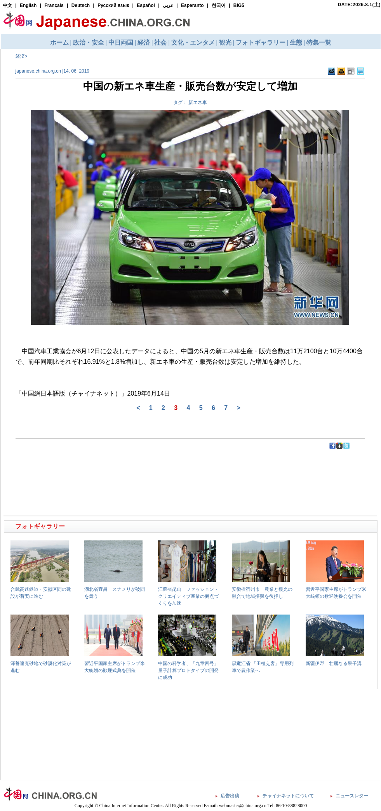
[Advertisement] (97, 467)
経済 (20, 56)
